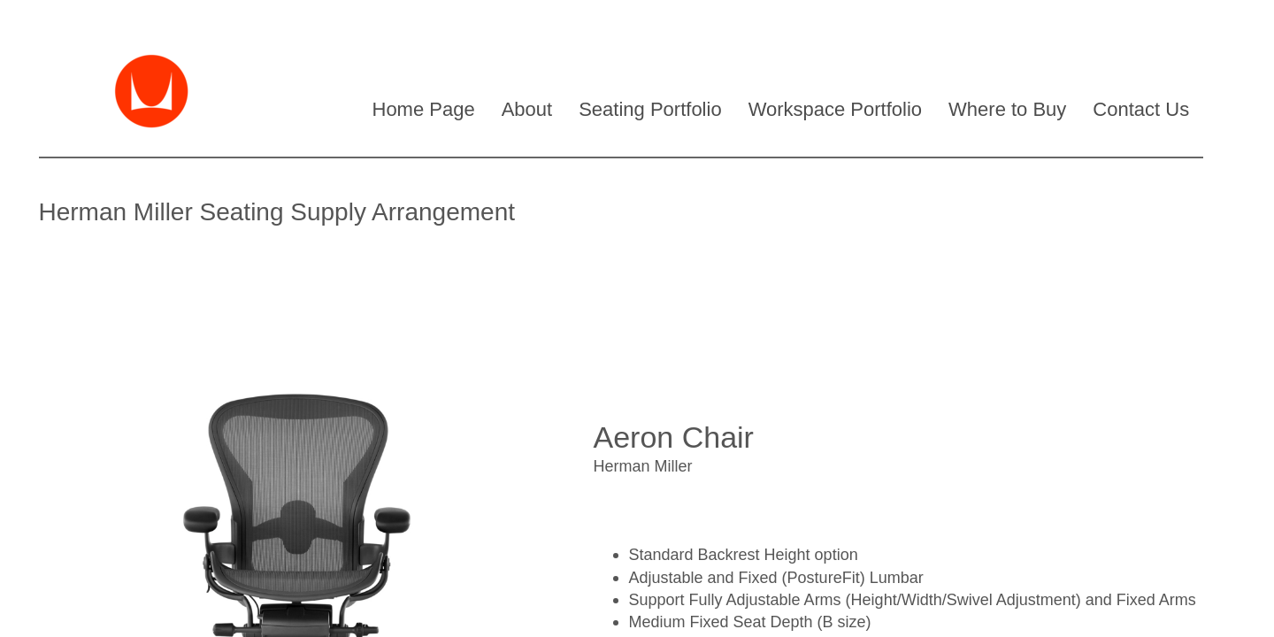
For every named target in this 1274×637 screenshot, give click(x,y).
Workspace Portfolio (835, 109)
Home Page (423, 109)
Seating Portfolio (650, 109)
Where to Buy (1007, 109)
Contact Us (1141, 109)
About (527, 109)
